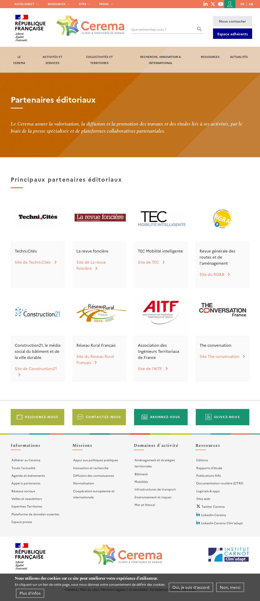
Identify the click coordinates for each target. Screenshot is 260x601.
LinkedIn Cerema (213, 515)
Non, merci (230, 588)
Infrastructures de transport (155, 489)
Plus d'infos (30, 593)
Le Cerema (19, 60)
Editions (202, 460)
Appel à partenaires (25, 483)
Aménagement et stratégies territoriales (155, 463)
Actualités (239, 57)
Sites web (203, 498)
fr (242, 4)
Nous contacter (232, 21)
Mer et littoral (145, 504)
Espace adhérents (232, 33)
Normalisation (83, 483)
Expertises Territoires (26, 506)
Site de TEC (148, 262)
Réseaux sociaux (23, 491)
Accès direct (24, 4)
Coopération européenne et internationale (94, 494)
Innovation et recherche (90, 468)
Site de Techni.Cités (33, 262)
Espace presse (21, 521)
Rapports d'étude (209, 468)
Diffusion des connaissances (93, 475)
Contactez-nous (103, 417)
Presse (104, 4)
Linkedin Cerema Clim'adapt (222, 523)
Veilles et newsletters (26, 498)
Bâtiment (141, 474)
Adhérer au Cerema (25, 460)
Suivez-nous (227, 417)
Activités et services (52, 60)
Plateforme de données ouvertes (35, 514)
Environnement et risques (153, 497)
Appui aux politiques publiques (95, 460)
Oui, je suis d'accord (190, 588)
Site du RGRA (212, 274)
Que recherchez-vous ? (149, 29)
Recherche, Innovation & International (160, 60)
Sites (82, 4)
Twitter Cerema (213, 506)
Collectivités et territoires (99, 60)
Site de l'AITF (150, 368)
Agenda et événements (28, 475)
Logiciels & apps (208, 491)
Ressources (56, 4)
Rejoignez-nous (41, 417)
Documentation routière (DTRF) (219, 483)
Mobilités (141, 481)
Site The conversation (219, 356)
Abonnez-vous (165, 417)
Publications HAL (208, 475)
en (251, 4)
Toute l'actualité (23, 468)
